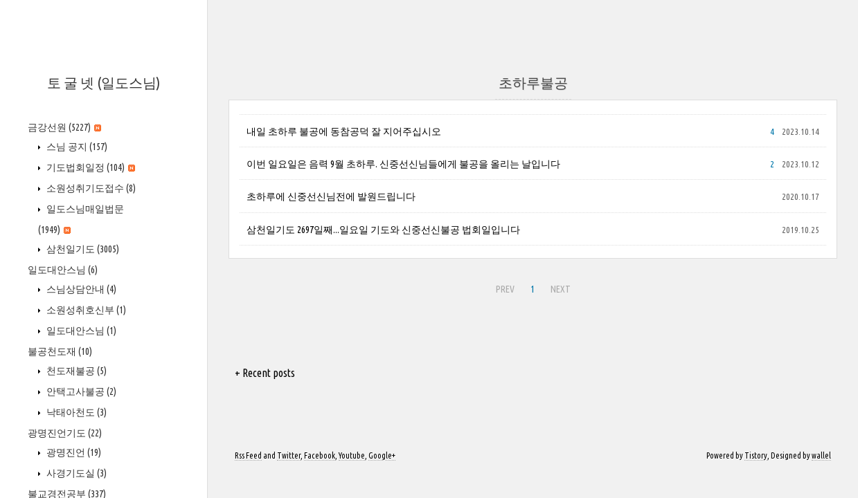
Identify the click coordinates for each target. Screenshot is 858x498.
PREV (503, 287)
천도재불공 (75, 370)
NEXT (559, 287)
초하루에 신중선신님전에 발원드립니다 (331, 196)
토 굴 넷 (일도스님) (103, 83)
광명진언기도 (65, 433)
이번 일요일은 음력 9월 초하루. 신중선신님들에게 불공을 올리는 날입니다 (403, 163)
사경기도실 (75, 473)
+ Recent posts (265, 373)
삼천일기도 (81, 249)
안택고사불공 (80, 391)
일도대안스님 (63, 269)
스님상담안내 (80, 289)
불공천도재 (60, 351)
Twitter (289, 455)
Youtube (352, 455)
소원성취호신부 (85, 309)
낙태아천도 (75, 412)
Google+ (381, 455)
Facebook (319, 455)
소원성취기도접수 (90, 188)
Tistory (755, 455)
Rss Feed (248, 455)
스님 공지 (75, 146)
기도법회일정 (89, 167)
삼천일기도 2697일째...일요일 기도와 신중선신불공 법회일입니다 (383, 229)
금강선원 (64, 127)
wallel (821, 455)
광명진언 (72, 452)
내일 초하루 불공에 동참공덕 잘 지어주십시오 (344, 131)
